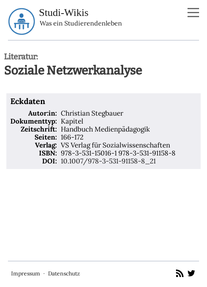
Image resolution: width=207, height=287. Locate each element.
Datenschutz (64, 273)
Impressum (25, 273)
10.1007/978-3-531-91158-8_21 (108, 161)
